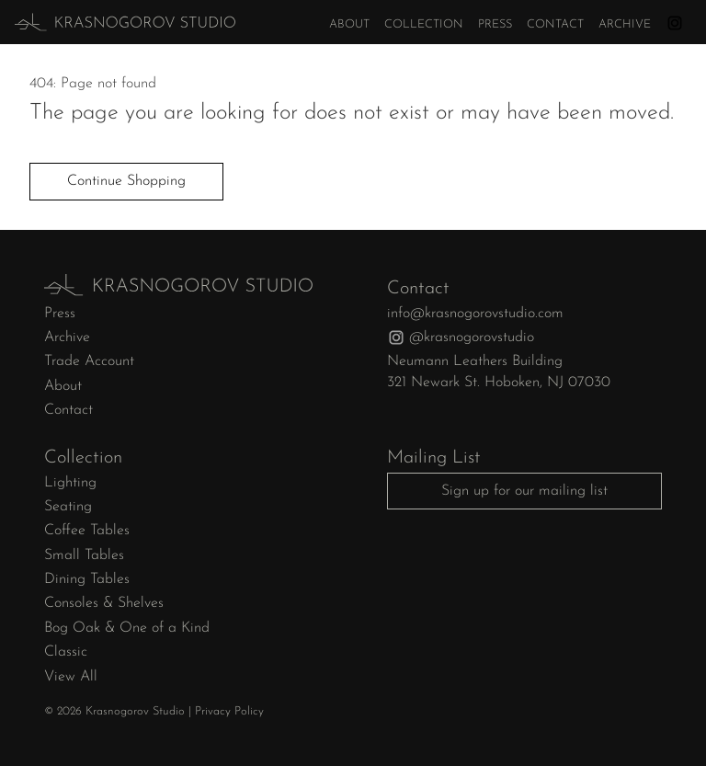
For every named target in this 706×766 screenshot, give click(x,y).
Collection (423, 24)
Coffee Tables (87, 530)
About (349, 24)
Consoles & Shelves (104, 603)
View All (70, 676)
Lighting (70, 482)
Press (495, 24)
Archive (624, 24)
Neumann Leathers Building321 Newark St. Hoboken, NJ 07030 (498, 371)
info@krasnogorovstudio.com (475, 313)
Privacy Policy (229, 711)
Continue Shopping (126, 181)
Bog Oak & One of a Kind (127, 628)
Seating (68, 506)
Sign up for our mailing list (524, 491)
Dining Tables (87, 579)
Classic (65, 652)
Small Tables (84, 555)
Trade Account (89, 361)
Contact (555, 24)
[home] (91, 22)
